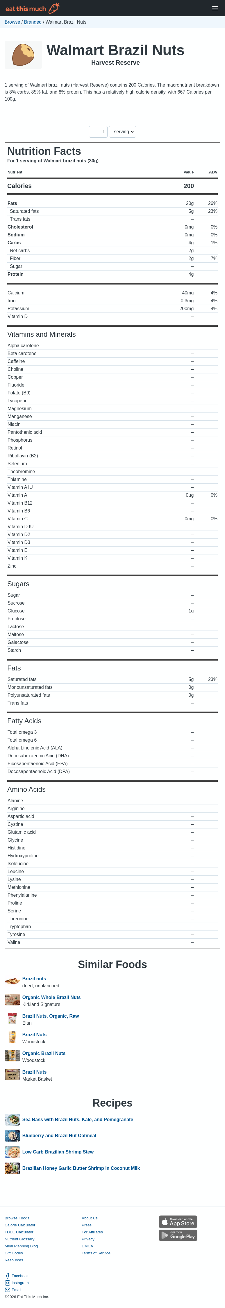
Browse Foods (17, 1218)
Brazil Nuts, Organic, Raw (50, 1016)
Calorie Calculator (20, 1225)
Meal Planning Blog (21, 1246)
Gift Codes (14, 1253)
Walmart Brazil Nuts (116, 50)
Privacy (88, 1239)
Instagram (17, 1283)
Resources (14, 1260)
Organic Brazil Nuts (43, 1053)
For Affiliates (92, 1232)
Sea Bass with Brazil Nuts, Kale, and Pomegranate (77, 1120)
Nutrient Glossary (19, 1239)
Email (13, 1290)
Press (87, 1225)
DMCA (87, 1246)
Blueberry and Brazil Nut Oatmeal (59, 1136)
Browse (12, 22)
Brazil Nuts (34, 1034)
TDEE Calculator (19, 1232)
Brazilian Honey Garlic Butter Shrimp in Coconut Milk (81, 1168)
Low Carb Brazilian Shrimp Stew (58, 1152)
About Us (90, 1218)
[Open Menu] (215, 8)
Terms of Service (96, 1253)
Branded (33, 22)
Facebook (16, 1276)
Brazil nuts (34, 978)
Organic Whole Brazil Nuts (51, 997)
